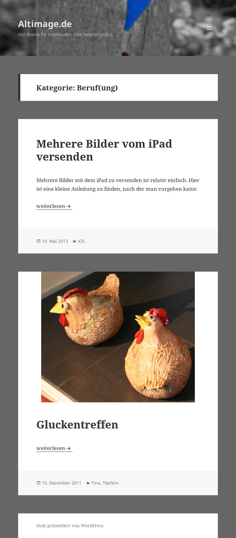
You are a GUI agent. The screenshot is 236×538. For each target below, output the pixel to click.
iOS (81, 241)
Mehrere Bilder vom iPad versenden (104, 150)
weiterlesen (54, 205)
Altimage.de (45, 24)
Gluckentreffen (77, 424)
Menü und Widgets (209, 36)
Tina (95, 483)
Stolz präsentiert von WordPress (69, 525)
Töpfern (111, 483)
